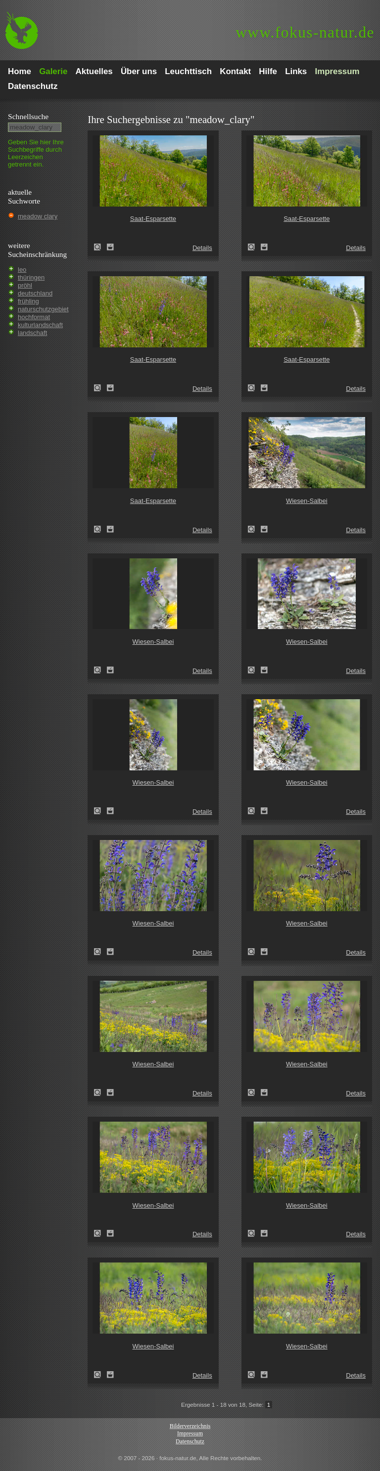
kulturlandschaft (40, 325)
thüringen (31, 277)
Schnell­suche (28, 116)
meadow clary (37, 216)
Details (202, 248)
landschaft (32, 332)
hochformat (34, 317)
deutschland (35, 293)
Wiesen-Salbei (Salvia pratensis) (254, 529)
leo (22, 269)
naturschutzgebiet (43, 309)
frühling (28, 301)
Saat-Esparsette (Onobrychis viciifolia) (100, 247)
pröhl (25, 285)
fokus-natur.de (305, 32)
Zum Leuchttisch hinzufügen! (110, 247)
